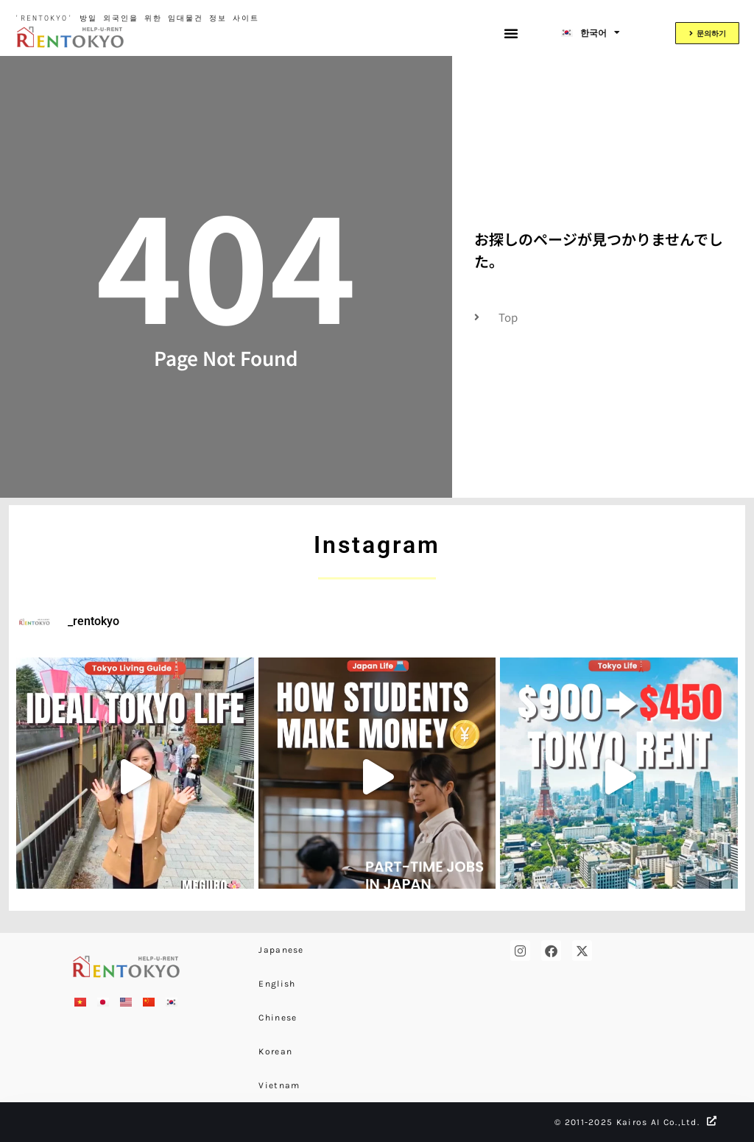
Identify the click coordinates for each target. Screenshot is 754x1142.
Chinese (277, 1017)
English (276, 984)
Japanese (280, 950)
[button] (511, 33)
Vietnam (279, 1085)
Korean (275, 1051)
